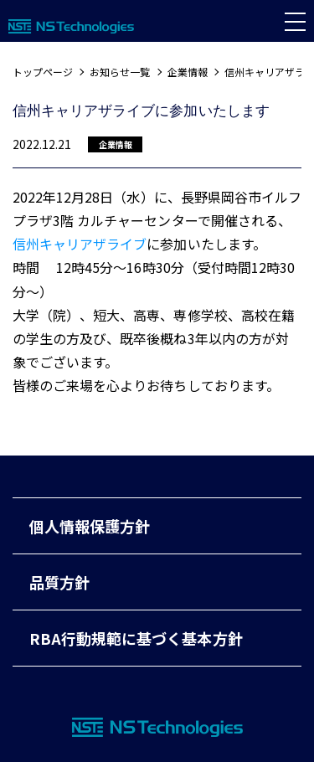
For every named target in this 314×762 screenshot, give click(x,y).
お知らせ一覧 (120, 71)
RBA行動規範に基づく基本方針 (136, 638)
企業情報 (187, 71)
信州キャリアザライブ (80, 244)
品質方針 (59, 582)
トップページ (43, 71)
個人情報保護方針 (89, 526)
